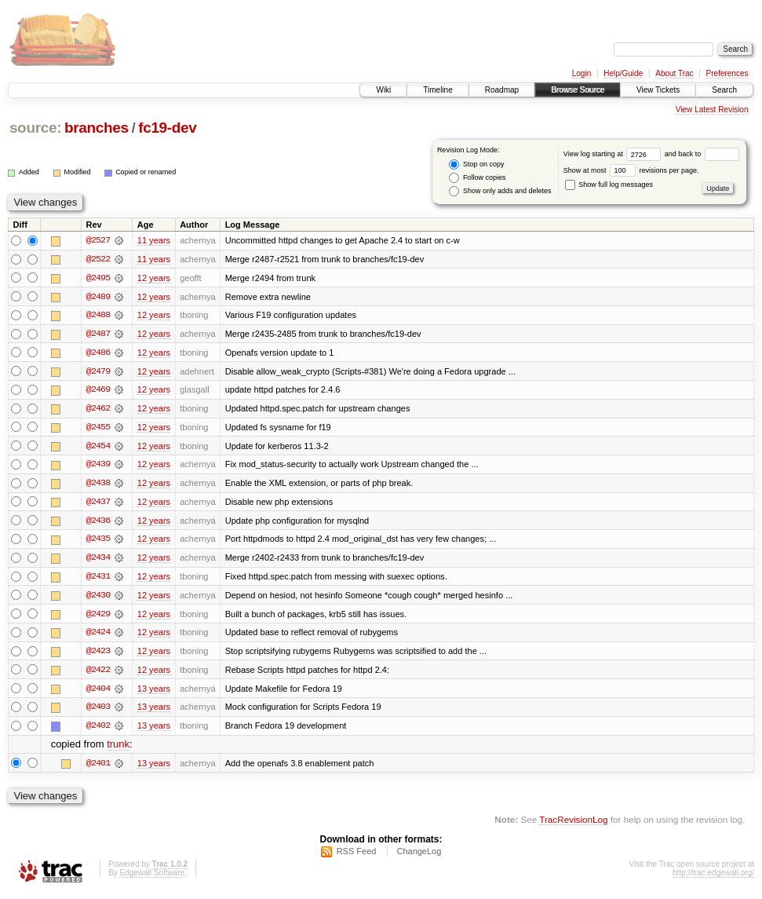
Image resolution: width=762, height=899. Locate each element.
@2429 (98, 617)
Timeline (437, 90)
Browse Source (577, 90)
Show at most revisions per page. (631, 170)
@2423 (98, 655)
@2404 (98, 692)
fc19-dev (167, 127)
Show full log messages (609, 184)
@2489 (98, 297)
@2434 (98, 560)
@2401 (98, 768)
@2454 (98, 447)
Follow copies (477, 178)
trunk (118, 749)
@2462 (98, 410)
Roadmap (502, 90)
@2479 (98, 372)
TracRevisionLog (573, 825)
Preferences (727, 73)
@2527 (98, 240)
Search (724, 90)
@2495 (98, 278)
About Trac (674, 73)
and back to (702, 154)
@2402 (98, 730)
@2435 (98, 541)
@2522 (98, 259)
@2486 (98, 353)
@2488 (98, 315)
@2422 (98, 673)
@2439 (98, 466)
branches (96, 127)
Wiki (383, 90)
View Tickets (658, 90)
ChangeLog (418, 856)
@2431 (98, 579)
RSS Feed (357, 856)
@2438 (98, 485)
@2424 (98, 636)
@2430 (98, 598)
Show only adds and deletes (500, 191)
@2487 (98, 334)
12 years (153, 278)
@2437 (98, 504)
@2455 (98, 428)
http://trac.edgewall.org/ (713, 878)
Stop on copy (476, 164)
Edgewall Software (151, 878)
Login (581, 73)
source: (35, 127)
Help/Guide (623, 73)
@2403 (98, 711)
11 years (153, 240)
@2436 (98, 523)
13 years (153, 692)
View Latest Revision (712, 109)
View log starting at (614, 154)
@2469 (98, 391)
